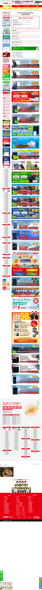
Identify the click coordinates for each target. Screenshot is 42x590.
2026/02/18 (6, 104)
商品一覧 (26, 8)
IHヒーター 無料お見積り (19, 504)
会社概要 (33, 0)
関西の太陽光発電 (6, 504)
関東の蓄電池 (30, 504)
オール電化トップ (18, 496)
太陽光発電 (7, 6)
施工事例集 (21, 4)
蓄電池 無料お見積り (31, 502)
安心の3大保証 (15, 8)
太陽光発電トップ (5, 8)
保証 (17, 497)
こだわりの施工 (21, 8)
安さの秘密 (31, 4)
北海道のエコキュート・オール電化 (20, 515)
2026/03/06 (6, 98)
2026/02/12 (6, 107)
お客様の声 (26, 4)
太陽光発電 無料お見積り (7, 503)
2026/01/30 (6, 113)
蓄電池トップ (29, 496)
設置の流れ (31, 8)
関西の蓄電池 (30, 503)
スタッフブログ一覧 (7, 118)
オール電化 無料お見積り (19, 502)
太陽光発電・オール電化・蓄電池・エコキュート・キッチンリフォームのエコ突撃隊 (11, 0)
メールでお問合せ (37, 0)
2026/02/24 (6, 101)
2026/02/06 (6, 110)
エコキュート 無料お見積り (19, 503)
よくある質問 (36, 8)
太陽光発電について (10, 8)
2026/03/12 (6, 95)
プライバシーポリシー (36, 520)
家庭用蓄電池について (31, 497)
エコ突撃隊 (27, 10)
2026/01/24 (6, 116)
